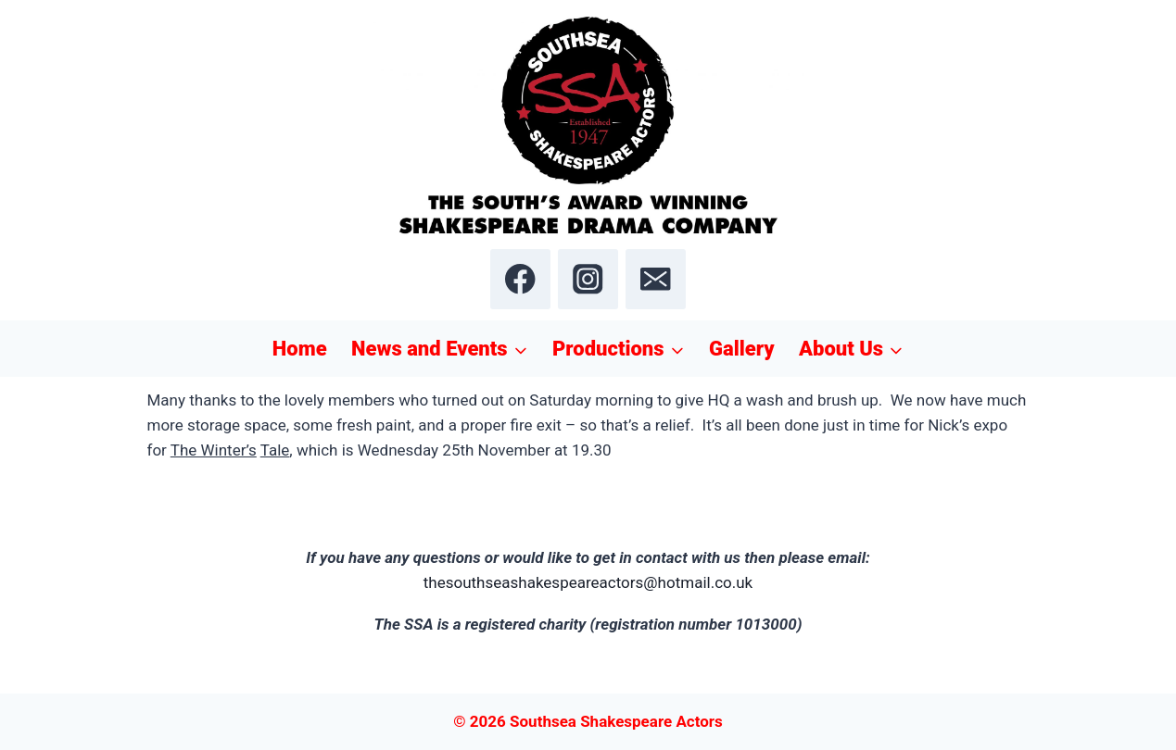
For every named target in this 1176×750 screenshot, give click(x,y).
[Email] (656, 279)
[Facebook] (520, 279)
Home (299, 348)
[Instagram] (588, 279)
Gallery (742, 348)
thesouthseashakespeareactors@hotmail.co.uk (588, 582)
